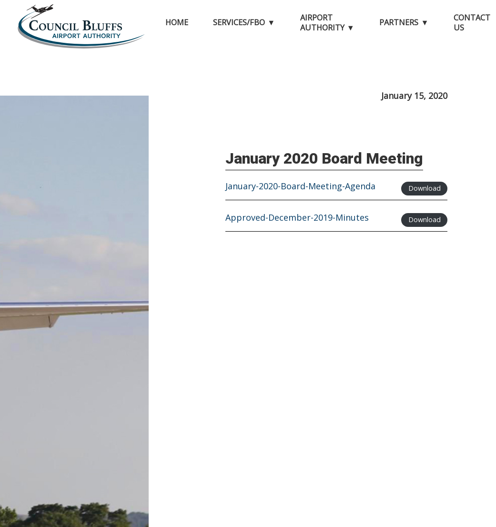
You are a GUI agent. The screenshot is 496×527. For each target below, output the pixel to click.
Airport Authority (322, 22)
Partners (398, 22)
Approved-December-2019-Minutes (297, 218)
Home (176, 22)
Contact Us (472, 22)
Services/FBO (239, 22)
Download (424, 188)
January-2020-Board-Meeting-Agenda (300, 187)
